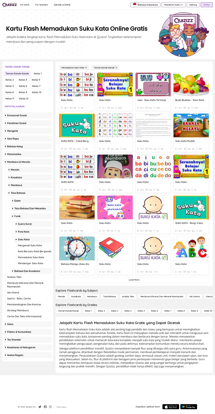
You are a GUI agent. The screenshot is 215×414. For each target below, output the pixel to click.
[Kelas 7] (168, 310)
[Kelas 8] (181, 310)
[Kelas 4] (128, 310)
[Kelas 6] (155, 310)
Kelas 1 (38, 73)
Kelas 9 (23, 92)
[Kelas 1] (88, 310)
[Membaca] (92, 296)
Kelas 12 (23, 98)
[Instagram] (50, 406)
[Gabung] (193, 4)
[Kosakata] (76, 296)
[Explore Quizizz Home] (9, 5)
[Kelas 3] (115, 310)
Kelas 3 (23, 79)
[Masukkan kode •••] (173, 4)
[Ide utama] (194, 296)
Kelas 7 (36, 86)
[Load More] (134, 279)
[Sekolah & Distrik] (62, 4)
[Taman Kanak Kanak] (105, 67)
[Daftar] (207, 4)
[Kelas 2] (101, 310)
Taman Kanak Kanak (17, 73)
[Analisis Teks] (128, 296)
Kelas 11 (10, 98)
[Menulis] (62, 296)
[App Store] (170, 406)
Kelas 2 (10, 79)
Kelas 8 (10, 92)
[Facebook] (45, 406)
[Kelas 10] (208, 310)
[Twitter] (39, 406)
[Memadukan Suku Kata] (74, 67)
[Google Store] (188, 406)
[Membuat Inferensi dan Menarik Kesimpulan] (162, 296)
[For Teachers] (41, 4)
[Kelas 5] (141, 310)
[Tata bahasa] (109, 296)
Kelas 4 (36, 79)
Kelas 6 (23, 86)
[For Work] (25, 4)
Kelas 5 (10, 86)
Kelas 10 (36, 92)
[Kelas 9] (194, 310)
